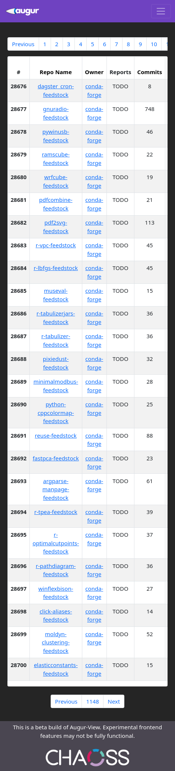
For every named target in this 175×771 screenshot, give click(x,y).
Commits (149, 72)
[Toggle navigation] (161, 11)
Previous (23, 44)
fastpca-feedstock (56, 458)
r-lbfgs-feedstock (56, 268)
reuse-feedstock (56, 435)
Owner (94, 72)
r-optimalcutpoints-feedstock (55, 543)
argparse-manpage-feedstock (55, 489)
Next (114, 701)
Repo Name (56, 72)
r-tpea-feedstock (55, 511)
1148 (92, 701)
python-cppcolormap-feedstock (56, 412)
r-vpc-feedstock (56, 245)
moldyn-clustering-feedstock (56, 642)
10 (154, 44)
